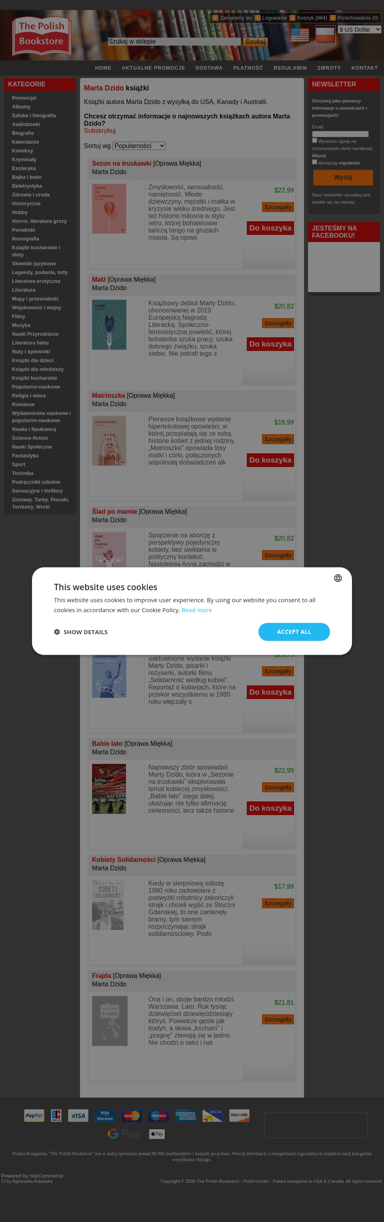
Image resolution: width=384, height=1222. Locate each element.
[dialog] (192, 611)
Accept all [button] (294, 631)
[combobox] (338, 578)
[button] (81, 631)
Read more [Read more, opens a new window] (197, 610)
